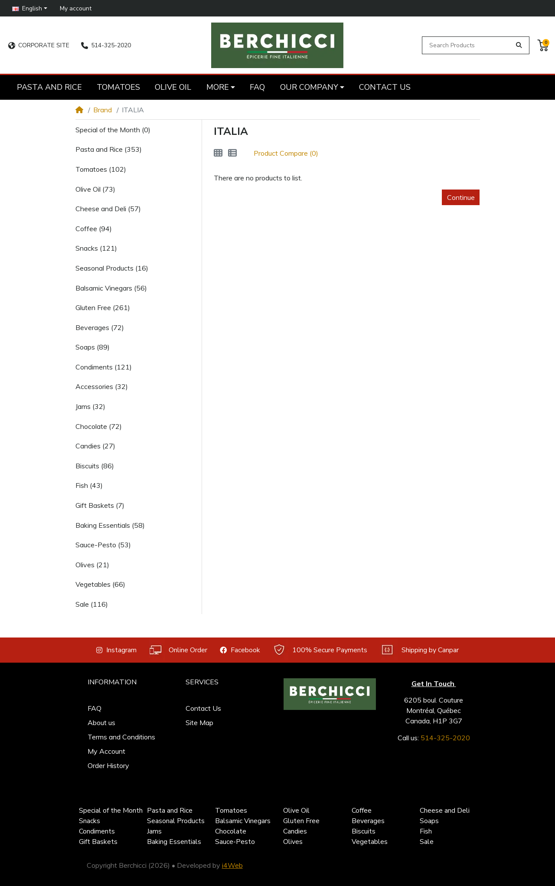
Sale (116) (91, 604)
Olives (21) (92, 564)
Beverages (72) (99, 327)
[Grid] (218, 153)
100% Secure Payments (319, 649)
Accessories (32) (101, 386)
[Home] (79, 109)
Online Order (178, 649)
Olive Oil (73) (95, 189)
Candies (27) (95, 445)
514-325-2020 (106, 45)
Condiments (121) (103, 367)
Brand (102, 109)
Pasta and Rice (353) (108, 149)
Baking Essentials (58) (110, 525)
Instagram (116, 650)
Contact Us (203, 708)
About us (101, 722)
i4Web (232, 865)
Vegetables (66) (100, 584)
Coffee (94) (93, 228)
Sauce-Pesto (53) (103, 544)
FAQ (94, 708)
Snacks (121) (96, 248)
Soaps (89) (92, 347)
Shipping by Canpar (419, 649)
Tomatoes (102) (100, 169)
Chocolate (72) (98, 426)
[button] (30, 8)
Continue (461, 197)
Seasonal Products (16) (111, 268)
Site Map (199, 722)
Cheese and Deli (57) (108, 208)
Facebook (240, 650)
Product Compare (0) (286, 153)
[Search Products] (468, 45)
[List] (232, 153)
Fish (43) (89, 485)
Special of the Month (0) (112, 129)
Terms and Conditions (121, 736)
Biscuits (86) (94, 465)
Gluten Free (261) (102, 307)
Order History (108, 765)
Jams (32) (90, 406)
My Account (106, 751)
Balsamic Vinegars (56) (111, 288)
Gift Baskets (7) (99, 505)
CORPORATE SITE (38, 45)
